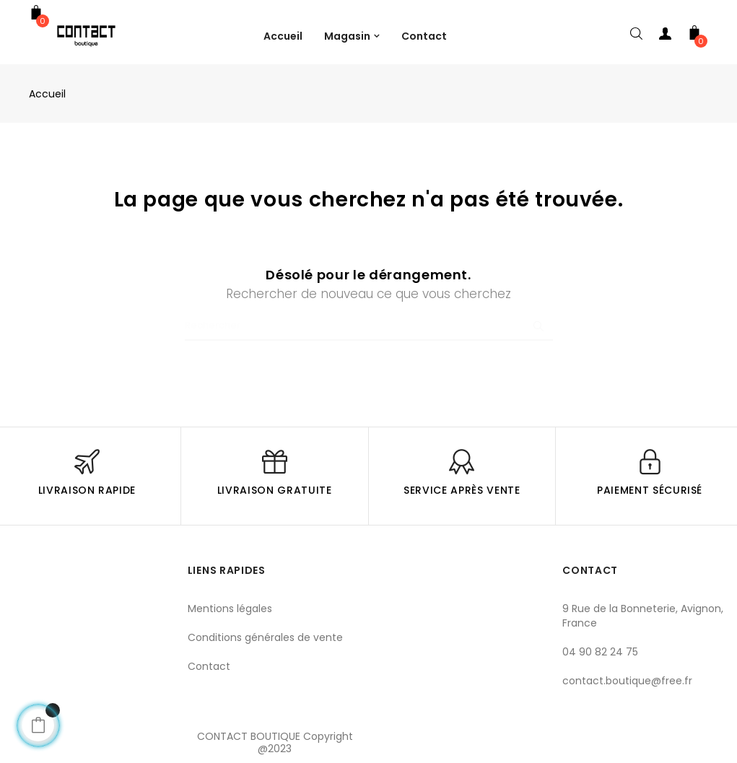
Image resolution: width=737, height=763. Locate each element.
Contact (209, 666)
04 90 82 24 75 (600, 652)
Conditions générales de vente (265, 637)
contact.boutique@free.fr (627, 680)
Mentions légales (230, 608)
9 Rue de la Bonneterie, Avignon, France (642, 615)
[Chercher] (369, 326)
